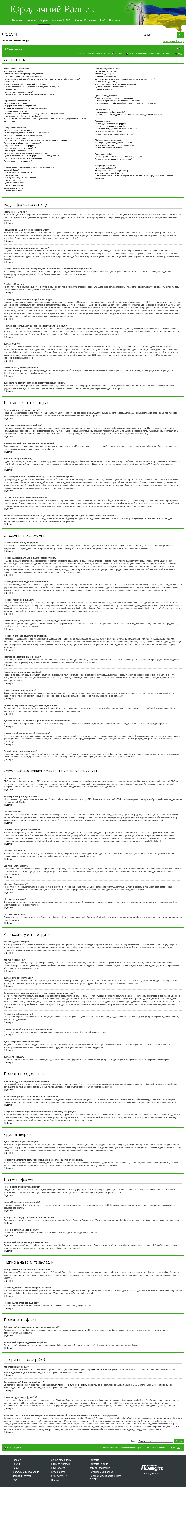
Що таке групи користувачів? (107, 76)
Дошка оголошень (61, 1460)
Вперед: (134, 1441)
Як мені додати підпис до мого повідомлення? (23, 135)
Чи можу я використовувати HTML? (19, 172)
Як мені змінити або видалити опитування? (22, 143)
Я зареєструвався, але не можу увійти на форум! (25, 84)
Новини (31, 20)
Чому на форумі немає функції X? (109, 173)
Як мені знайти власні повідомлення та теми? (114, 134)
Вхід (180, 54)
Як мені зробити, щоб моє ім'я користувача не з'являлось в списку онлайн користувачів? (42, 79)
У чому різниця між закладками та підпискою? (114, 143)
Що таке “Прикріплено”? (14, 185)
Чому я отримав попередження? (18, 151)
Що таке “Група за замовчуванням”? (110, 87)
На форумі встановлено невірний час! (20, 106)
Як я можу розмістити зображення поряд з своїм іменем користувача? (34, 114)
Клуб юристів (58, 1468)
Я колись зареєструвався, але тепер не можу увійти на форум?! (31, 87)
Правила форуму (86, 53)
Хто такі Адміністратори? (105, 71)
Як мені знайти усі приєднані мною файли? (113, 159)
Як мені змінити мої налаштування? (19, 103)
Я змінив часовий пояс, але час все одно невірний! (26, 108)
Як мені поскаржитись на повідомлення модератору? (26, 153)
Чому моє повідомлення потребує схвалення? (23, 158)
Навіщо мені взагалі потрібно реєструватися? (23, 74)
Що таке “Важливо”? (12, 180)
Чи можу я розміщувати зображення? (20, 178)
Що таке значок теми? (13, 190)
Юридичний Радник (52, 9)
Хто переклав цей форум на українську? (112, 171)
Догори (9, 223)
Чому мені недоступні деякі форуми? (19, 146)
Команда (104, 1448)
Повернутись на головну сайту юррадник (156, 53)
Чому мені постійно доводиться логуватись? (23, 76)
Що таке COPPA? (11, 89)
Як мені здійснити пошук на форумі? (110, 124)
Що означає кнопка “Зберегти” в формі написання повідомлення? (32, 156)
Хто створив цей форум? (105, 168)
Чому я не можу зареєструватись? (18, 92)
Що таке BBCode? (11, 170)
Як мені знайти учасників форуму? (109, 131)
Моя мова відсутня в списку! (16, 111)
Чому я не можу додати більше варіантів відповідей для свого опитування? (36, 140)
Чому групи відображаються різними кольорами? (116, 84)
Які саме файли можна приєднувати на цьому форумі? (118, 157)
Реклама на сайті (99, 1464)
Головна (17, 20)
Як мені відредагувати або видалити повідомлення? (26, 133)
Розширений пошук (173, 41)
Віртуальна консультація (25, 1472)
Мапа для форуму (103, 53)
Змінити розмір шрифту (179, 48)
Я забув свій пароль (12, 82)
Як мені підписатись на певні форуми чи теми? (115, 145)
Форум (44, 20)
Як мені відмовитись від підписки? (109, 148)
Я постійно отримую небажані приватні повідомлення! (118, 101)
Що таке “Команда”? (103, 89)
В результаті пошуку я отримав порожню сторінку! (116, 129)
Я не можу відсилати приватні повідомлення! (114, 98)
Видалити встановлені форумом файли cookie (129, 1448)
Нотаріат (55, 1480)
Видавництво (58, 1472)
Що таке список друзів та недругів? (110, 112)
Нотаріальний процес (101, 1472)
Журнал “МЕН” (61, 20)
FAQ (102, 20)
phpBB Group (95, 1369)
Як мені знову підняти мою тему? (18, 161)
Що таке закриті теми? (13, 188)
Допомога (119, 54)
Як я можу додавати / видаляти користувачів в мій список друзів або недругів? (128, 115)
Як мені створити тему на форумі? (18, 130)
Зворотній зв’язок (85, 20)
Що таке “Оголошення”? (14, 183)
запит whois (169, 1418)
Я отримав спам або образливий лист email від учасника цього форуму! (125, 103)
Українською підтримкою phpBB (72, 1385)
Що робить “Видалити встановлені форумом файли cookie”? (30, 94)
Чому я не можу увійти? (14, 71)
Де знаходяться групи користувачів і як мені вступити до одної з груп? (125, 79)
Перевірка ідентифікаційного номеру (105, 1477)
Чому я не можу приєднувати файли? (20, 148)
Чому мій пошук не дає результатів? (110, 126)
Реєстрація (132, 54)
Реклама (114, 20)
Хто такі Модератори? (104, 74)
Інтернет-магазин (60, 1464)
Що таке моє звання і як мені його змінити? (22, 116)
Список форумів (14, 49)
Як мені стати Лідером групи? (107, 82)
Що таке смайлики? (12, 175)
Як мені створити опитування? (17, 138)
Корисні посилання (100, 1468)
